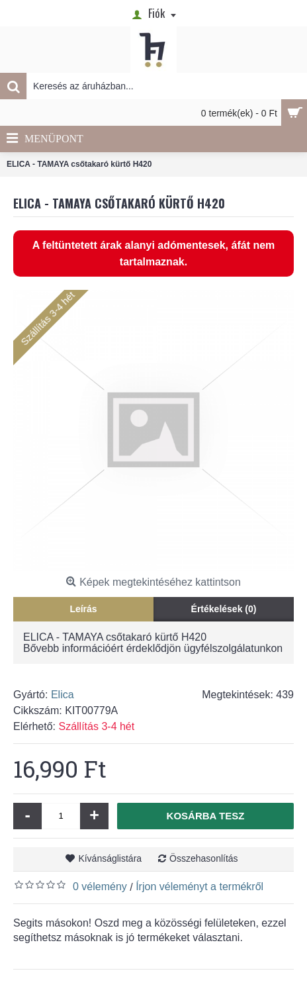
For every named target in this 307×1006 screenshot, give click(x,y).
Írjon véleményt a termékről (199, 886)
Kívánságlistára (110, 858)
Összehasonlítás (203, 858)
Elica (62, 694)
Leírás (83, 609)
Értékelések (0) (224, 609)
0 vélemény (100, 886)
